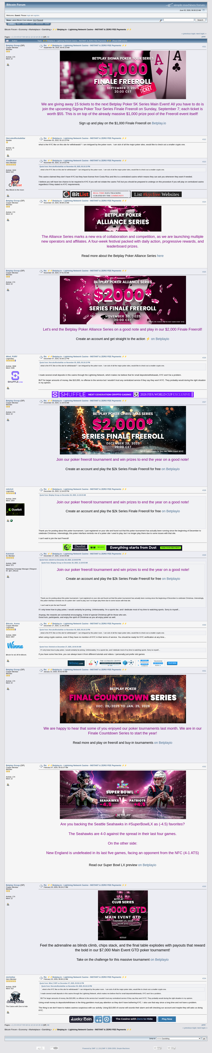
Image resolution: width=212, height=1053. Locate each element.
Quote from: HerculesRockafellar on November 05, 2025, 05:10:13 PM (65, 166)
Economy (23, 29)
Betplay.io (158, 123)
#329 (204, 555)
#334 (204, 978)
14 (37, 37)
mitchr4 (9, 489)
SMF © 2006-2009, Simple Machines (116, 1048)
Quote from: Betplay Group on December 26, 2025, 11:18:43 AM (63, 495)
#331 (204, 671)
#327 (204, 402)
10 (27, 37)
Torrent (40, 20)
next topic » (201, 33)
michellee (10, 977)
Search (25, 24)
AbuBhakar (11, 160)
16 (42, 37)
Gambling (46, 29)
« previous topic (189, 33)
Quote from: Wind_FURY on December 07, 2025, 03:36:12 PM (62, 983)
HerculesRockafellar (15, 138)
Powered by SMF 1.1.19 (91, 1048)
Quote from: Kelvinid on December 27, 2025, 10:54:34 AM (60, 647)
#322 (204, 139)
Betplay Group (13, 45)
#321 (204, 47)
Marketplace (34, 29)
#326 (204, 358)
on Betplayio (159, 339)
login (29, 15)
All (48, 37)
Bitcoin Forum (11, 29)
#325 (204, 272)
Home (12, 24)
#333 (204, 886)
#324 (204, 202)
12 (32, 37)
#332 (204, 766)
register (36, 15)
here (160, 256)
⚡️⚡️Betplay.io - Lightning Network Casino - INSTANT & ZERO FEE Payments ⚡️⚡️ (92, 29)
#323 (204, 162)
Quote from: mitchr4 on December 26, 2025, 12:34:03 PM (60, 560)
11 (29, 37)
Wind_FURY (11, 356)
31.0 (34, 20)
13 (34, 37)
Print (203, 37)
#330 (204, 625)
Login (32, 24)
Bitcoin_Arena (13, 623)
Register (39, 24)
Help (18, 24)
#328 (204, 490)
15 (39, 37)
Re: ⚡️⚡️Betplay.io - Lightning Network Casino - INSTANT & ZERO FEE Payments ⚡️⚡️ (85, 45)
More (47, 24)
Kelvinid (10, 554)
